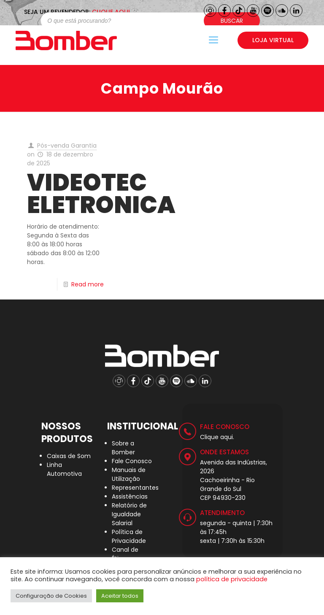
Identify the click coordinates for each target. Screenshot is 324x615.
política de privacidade (231, 579)
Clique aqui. (217, 437)
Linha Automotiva (64, 469)
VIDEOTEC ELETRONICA (101, 193)
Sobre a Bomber (123, 447)
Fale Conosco (132, 461)
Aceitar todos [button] (119, 596)
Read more (87, 284)
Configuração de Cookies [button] (51, 596)
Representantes (135, 487)
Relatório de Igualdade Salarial (129, 514)
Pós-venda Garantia (67, 145)
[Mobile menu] (213, 40)
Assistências (130, 496)
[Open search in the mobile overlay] (145, 20)
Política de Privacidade (129, 536)
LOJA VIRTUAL (273, 40)
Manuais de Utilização (129, 474)
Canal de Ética (125, 554)
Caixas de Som (69, 456)
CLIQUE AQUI (111, 12)
